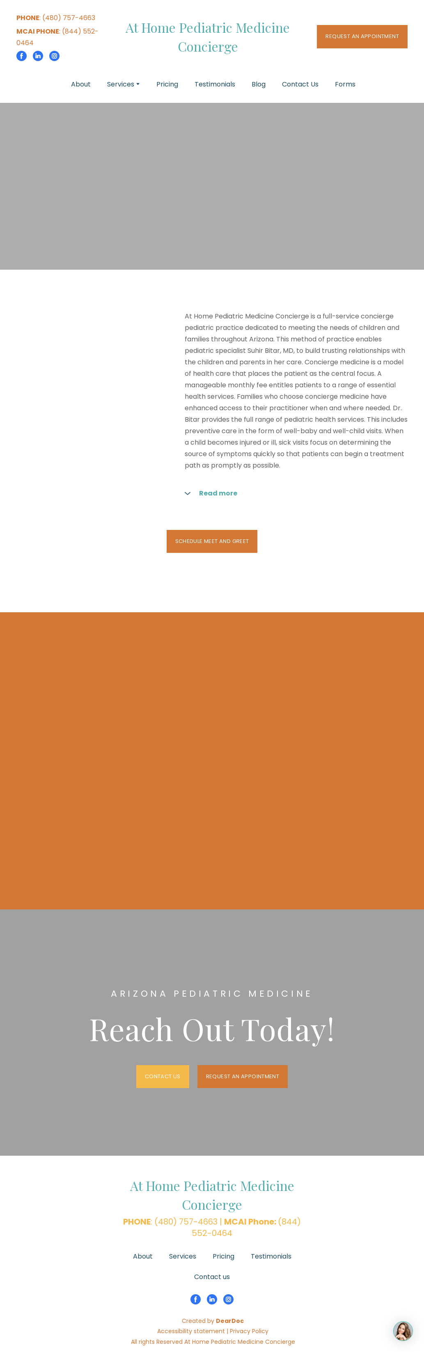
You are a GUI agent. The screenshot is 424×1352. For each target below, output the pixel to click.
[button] (21, 56)
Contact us (212, 1277)
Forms (345, 84)
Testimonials (215, 84)
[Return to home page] (208, 37)
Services (120, 84)
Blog (259, 84)
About (81, 84)
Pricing (167, 84)
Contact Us (300, 84)
